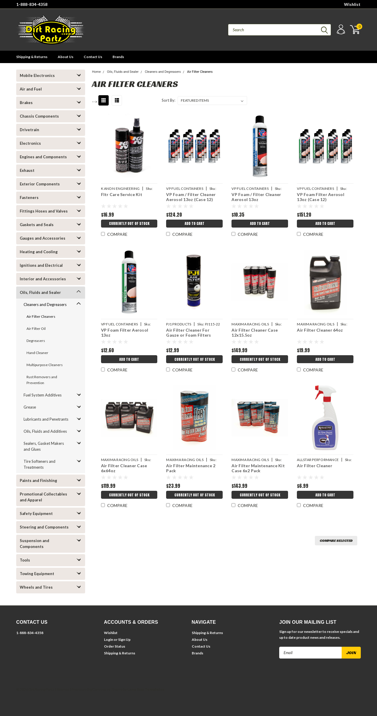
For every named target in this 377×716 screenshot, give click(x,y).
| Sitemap (62, 689)
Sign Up (124, 639)
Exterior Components (40, 184)
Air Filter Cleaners (41, 316)
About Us (65, 57)
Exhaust (27, 170)
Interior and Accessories (43, 278)
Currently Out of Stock (129, 224)
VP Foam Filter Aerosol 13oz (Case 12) (320, 197)
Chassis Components (39, 116)
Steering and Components (44, 527)
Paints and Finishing (38, 480)
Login (108, 639)
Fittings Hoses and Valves (44, 211)
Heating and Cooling (39, 251)
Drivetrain (29, 129)
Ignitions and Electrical (41, 265)
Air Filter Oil (36, 328)
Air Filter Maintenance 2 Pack (190, 468)
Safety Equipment (36, 513)
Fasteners (29, 197)
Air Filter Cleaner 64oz (320, 330)
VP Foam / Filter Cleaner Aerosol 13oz (256, 197)
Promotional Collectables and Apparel (43, 497)
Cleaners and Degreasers (45, 304)
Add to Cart (194, 224)
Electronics (30, 143)
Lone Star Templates (145, 689)
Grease (30, 407)
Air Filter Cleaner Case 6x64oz (123, 468)
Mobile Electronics (37, 75)
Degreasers (36, 340)
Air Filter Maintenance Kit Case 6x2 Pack (258, 468)
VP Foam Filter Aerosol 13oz (124, 332)
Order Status (114, 646)
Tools (25, 560)
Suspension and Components (34, 543)
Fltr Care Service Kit (121, 194)
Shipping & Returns (31, 57)
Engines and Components (43, 156)
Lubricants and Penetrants (46, 419)
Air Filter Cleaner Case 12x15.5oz (255, 332)
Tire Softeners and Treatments (39, 464)
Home (96, 72)
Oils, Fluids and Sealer (40, 292)
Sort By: (168, 100)
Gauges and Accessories (42, 238)
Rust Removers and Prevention (42, 380)
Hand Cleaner (37, 352)
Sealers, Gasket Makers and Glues (44, 446)
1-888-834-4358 (31, 4)
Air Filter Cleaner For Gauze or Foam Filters (188, 332)
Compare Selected (336, 540)
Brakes (26, 102)
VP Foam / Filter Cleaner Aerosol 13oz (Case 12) (191, 197)
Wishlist (352, 4)
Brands (118, 57)
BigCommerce (98, 689)
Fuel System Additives (43, 395)
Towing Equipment (37, 573)
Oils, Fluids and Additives (45, 431)
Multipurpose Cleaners (45, 365)
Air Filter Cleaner (314, 465)
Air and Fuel (31, 89)
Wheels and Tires (36, 587)
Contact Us (93, 57)
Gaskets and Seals (37, 224)
